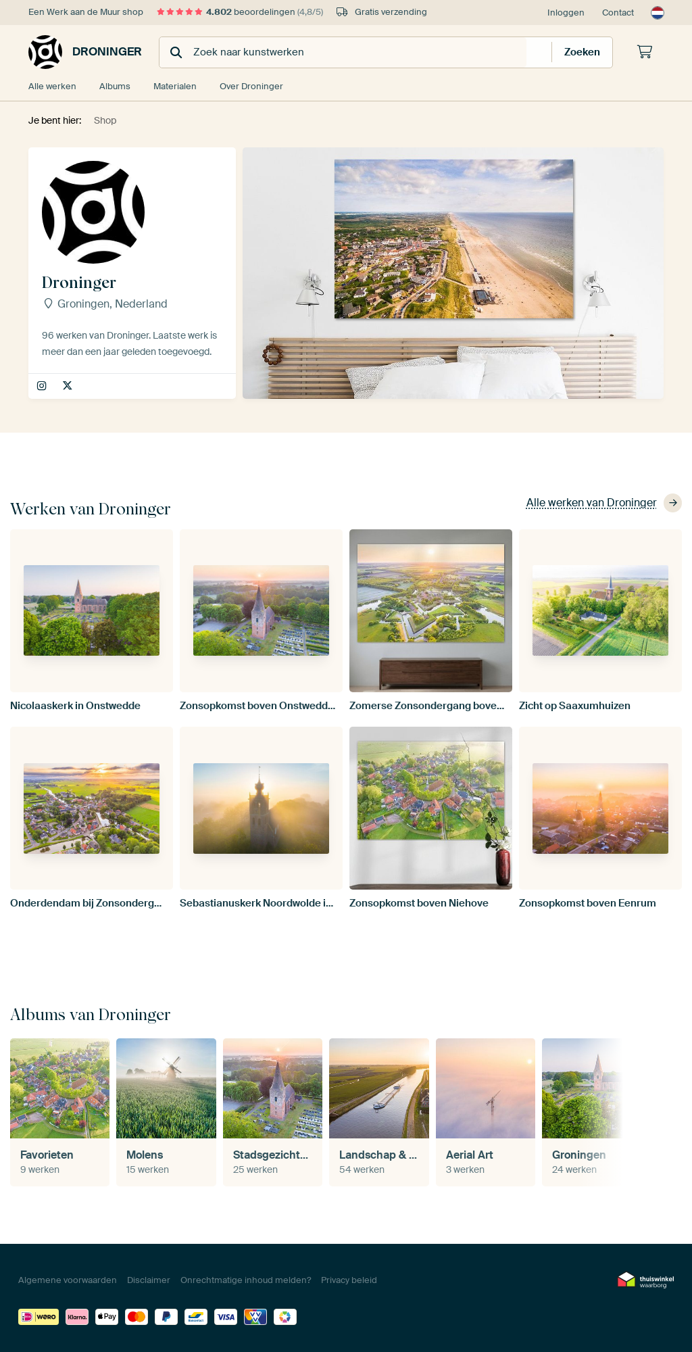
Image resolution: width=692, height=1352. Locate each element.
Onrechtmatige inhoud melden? (245, 1280)
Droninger (85, 52)
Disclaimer (148, 1280)
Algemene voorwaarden (67, 1280)
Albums (114, 86)
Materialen (175, 86)
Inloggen (566, 12)
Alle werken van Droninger (604, 502)
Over (251, 86)
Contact (618, 12)
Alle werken (52, 86)
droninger (43, 386)
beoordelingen (240, 12)
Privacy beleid (349, 1280)
